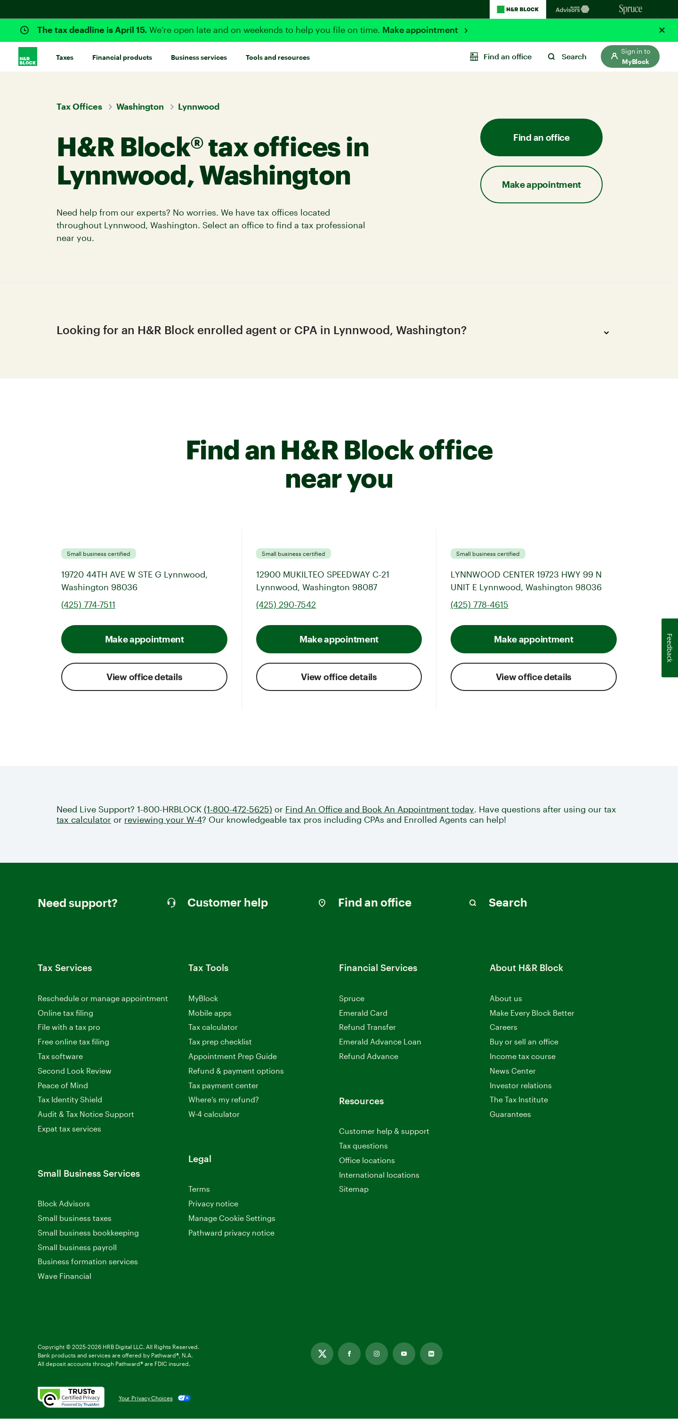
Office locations (367, 1163)
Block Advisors (64, 1206)
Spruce (351, 1000)
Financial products (122, 57)
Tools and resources (278, 57)
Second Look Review (75, 1072)
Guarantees (510, 1116)
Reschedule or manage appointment (103, 1000)
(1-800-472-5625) (238, 812)
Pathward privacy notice (231, 1234)
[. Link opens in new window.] (71, 1400)
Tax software (60, 1058)
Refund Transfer (367, 1029)
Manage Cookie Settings (231, 1220)
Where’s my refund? (223, 1101)
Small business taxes (75, 1220)
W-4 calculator (214, 1116)
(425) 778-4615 (479, 607)
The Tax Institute (519, 1102)
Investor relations (521, 1088)
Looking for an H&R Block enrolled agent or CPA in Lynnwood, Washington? (335, 332)
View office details (144, 679)
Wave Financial (64, 1279)
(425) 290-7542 (286, 607)
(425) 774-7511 (88, 607)
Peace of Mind (63, 1087)
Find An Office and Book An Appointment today (379, 812)
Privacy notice (213, 1205)
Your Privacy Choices (146, 1400)
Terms (199, 1191)
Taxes (64, 57)
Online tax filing (65, 1015)
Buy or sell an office (524, 1043)
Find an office (541, 137)
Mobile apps (210, 1015)
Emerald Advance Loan (380, 1043)
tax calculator (83, 822)
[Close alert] (662, 30)
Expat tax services (69, 1131)
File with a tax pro (69, 1029)
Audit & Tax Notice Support (86, 1116)
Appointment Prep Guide (232, 1058)
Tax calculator (213, 1029)
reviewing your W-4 (163, 822)
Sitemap (354, 1191)
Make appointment (421, 29)
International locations (379, 1177)
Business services (199, 57)
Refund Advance (368, 1058)
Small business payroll (77, 1249)
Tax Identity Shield (70, 1101)
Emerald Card (363, 1015)
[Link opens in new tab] (322, 1356)
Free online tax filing (73, 1043)
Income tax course (523, 1058)
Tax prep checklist (220, 1043)
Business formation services (88, 1263)
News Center (513, 1072)
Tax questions (363, 1147)
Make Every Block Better (532, 1015)
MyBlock (203, 1000)
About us (506, 1000)
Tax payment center (223, 1087)
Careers (503, 1030)
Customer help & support (384, 1134)
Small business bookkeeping (88, 1234)
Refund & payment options (236, 1072)
